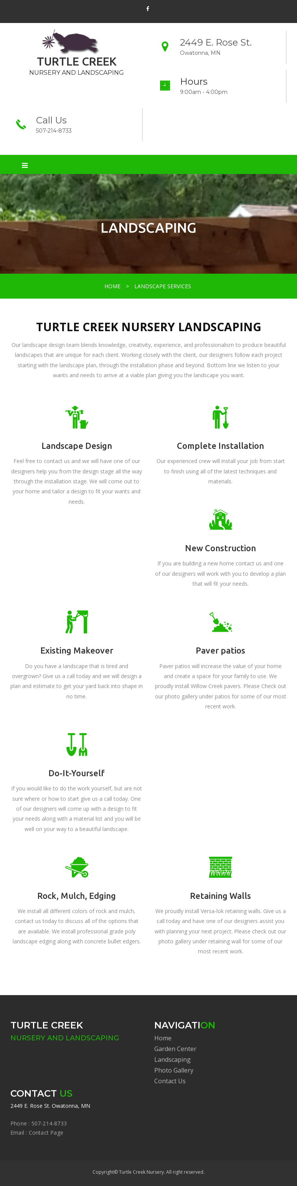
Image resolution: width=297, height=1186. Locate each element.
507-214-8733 (54, 130)
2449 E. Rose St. (216, 42)
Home (163, 1038)
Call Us (51, 120)
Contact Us (170, 1081)
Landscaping (172, 1059)
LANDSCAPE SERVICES (162, 286)
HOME (112, 286)
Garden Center (175, 1049)
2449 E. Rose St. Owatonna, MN (50, 1105)
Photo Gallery (173, 1070)
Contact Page (46, 1132)
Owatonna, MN (200, 52)
